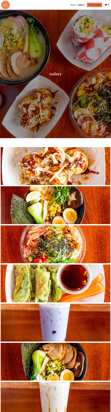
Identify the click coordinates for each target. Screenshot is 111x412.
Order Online (94, 5)
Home (73, 5)
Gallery (80, 5)
